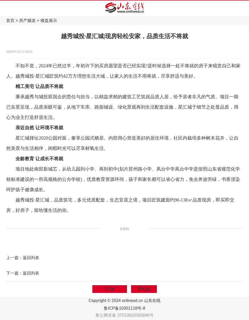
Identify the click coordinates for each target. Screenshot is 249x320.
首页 (10, 20)
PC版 (110, 289)
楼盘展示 (49, 20)
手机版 (144, 289)
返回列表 (31, 257)
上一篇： (14, 257)
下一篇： (14, 273)
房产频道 (27, 20)
